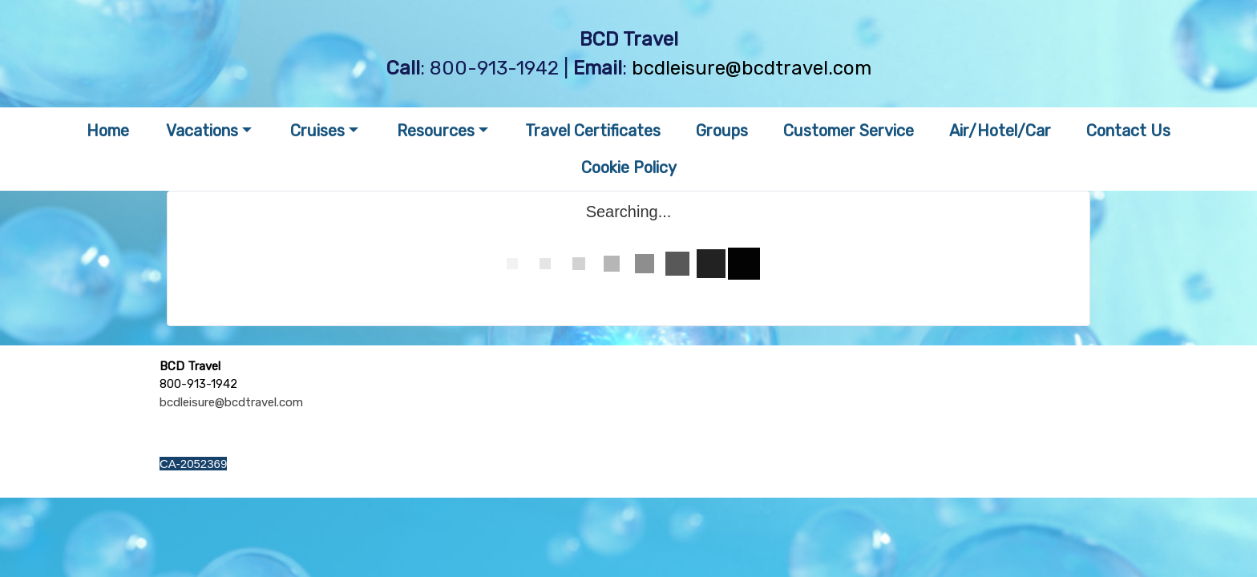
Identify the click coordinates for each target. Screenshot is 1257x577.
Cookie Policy (629, 167)
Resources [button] (436, 130)
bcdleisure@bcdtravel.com (751, 68)
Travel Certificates (593, 130)
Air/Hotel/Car (1000, 130)
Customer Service (848, 130)
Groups (722, 130)
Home (108, 130)
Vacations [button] (202, 130)
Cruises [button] (317, 130)
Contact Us (1128, 130)
